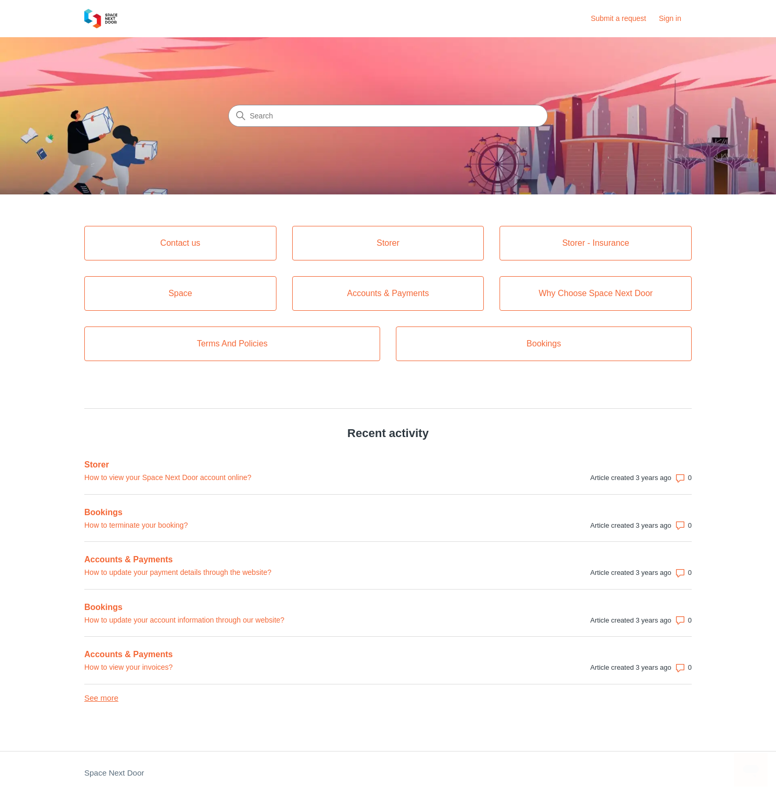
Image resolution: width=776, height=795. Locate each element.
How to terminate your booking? (136, 525)
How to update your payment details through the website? (177, 572)
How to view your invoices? (128, 667)
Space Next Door (114, 772)
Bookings (103, 512)
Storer (96, 464)
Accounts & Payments (128, 559)
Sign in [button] (670, 18)
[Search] (388, 115)
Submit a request (618, 18)
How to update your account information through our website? (184, 620)
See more (101, 697)
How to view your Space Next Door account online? (167, 477)
